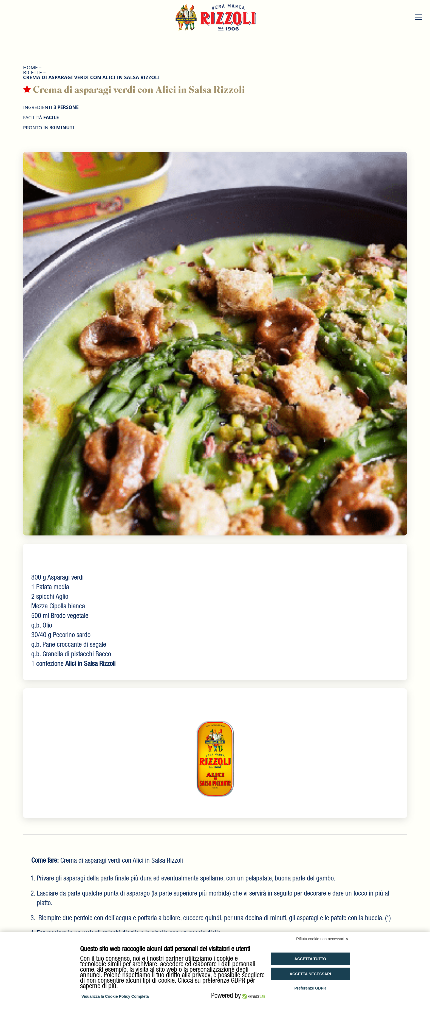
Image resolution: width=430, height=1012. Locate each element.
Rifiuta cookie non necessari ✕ (322, 939)
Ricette (32, 72)
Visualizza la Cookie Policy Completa (115, 996)
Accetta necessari (310, 974)
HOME (30, 67)
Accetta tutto (310, 959)
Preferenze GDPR (310, 988)
